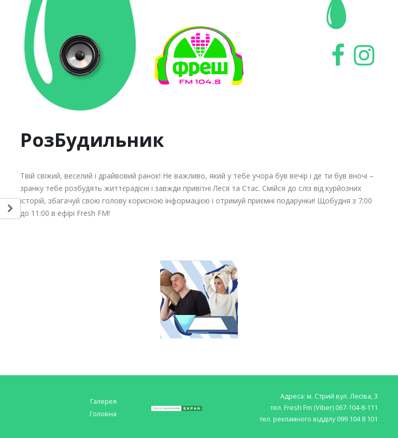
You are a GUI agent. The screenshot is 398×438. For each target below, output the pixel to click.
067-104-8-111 (356, 407)
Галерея (103, 401)
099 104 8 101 (357, 419)
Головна (103, 413)
